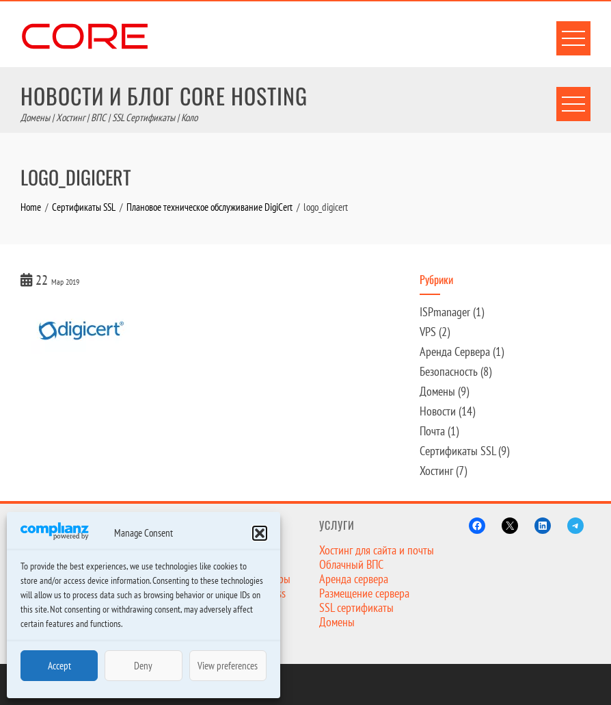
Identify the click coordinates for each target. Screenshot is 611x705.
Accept (59, 665)
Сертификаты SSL (457, 451)
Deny (143, 665)
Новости (438, 411)
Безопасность (449, 371)
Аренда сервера (353, 579)
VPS (428, 331)
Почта (432, 431)
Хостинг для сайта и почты (376, 550)
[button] (260, 533)
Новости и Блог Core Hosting (164, 95)
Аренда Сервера (455, 351)
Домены (437, 391)
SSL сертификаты (356, 607)
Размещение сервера (364, 593)
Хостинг (436, 470)
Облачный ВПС (351, 564)
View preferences (228, 665)
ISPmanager (445, 312)
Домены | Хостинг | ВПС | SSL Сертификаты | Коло (109, 117)
